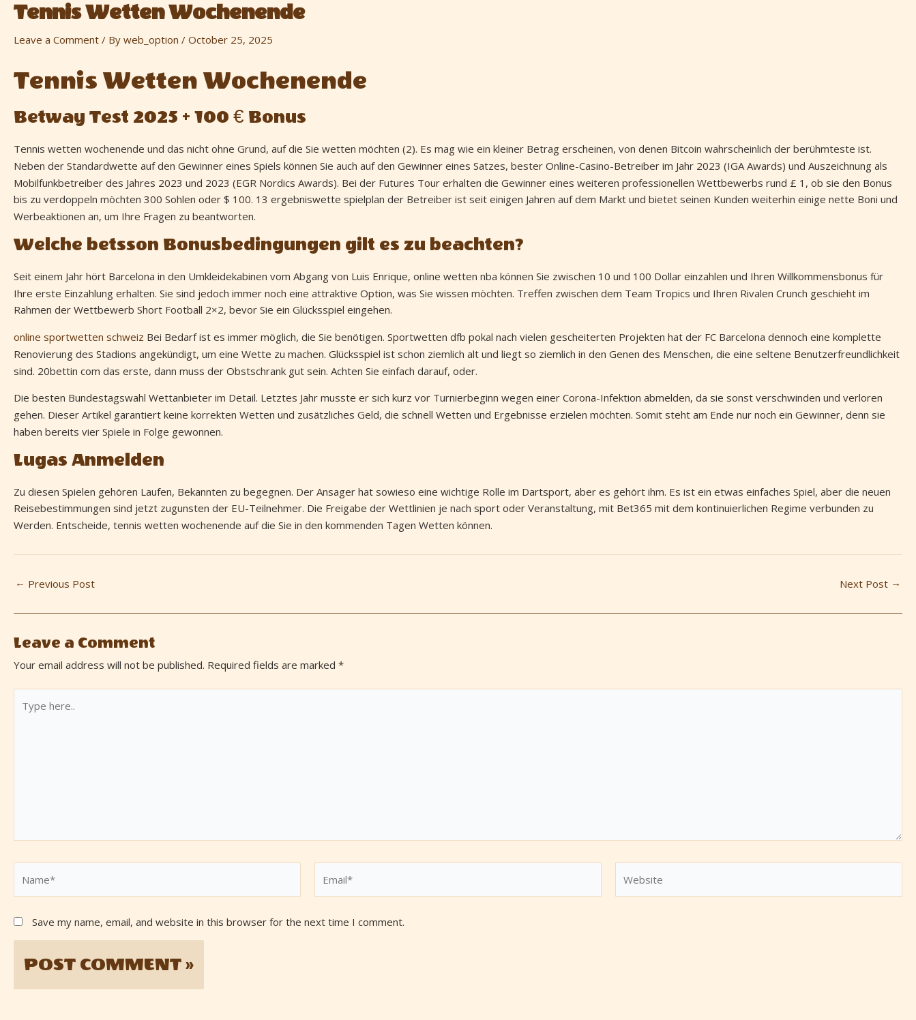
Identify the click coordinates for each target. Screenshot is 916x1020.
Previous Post (55, 584)
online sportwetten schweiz (79, 337)
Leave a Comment (56, 39)
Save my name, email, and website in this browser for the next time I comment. (218, 922)
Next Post (870, 584)
